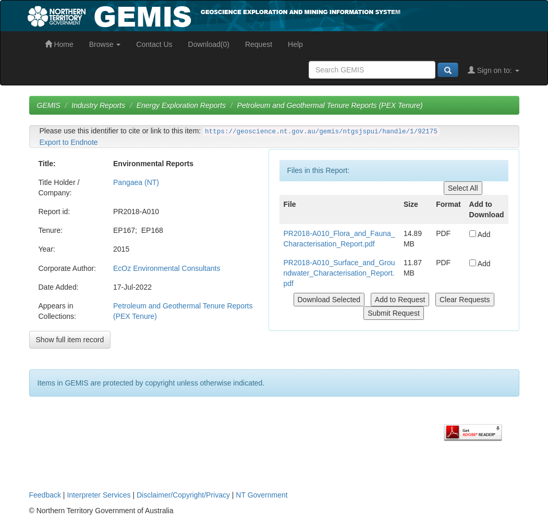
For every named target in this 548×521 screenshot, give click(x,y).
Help (295, 44)
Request (258, 44)
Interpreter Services (98, 495)
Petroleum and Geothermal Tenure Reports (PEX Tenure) (330, 105)
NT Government (261, 495)
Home (59, 44)
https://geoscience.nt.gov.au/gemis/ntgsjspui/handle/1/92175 (321, 131)
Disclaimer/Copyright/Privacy (183, 495)
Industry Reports (98, 105)
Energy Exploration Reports (181, 105)
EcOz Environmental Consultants (166, 268)
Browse (105, 44)
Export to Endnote (69, 142)
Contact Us (154, 44)
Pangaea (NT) (136, 182)
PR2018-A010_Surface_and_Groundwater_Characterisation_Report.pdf (339, 273)
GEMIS (48, 105)
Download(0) (208, 44)
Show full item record (70, 340)
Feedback (45, 495)
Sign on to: (493, 70)
